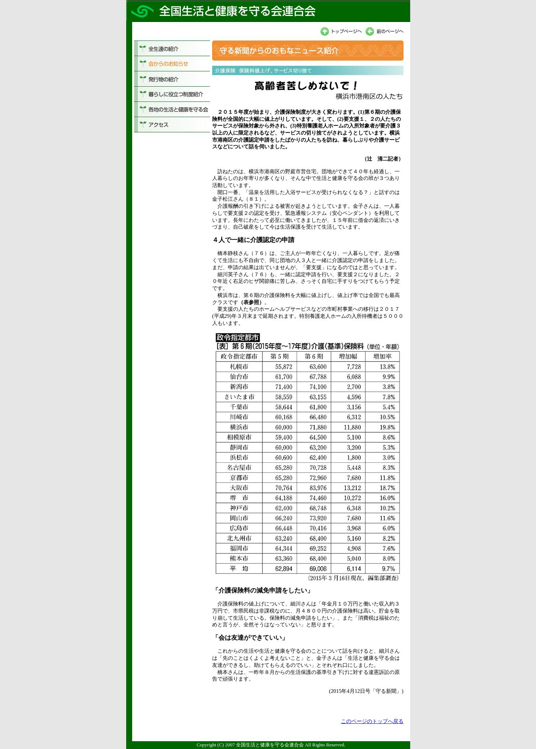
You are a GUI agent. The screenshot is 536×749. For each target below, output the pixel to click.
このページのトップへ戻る (372, 721)
